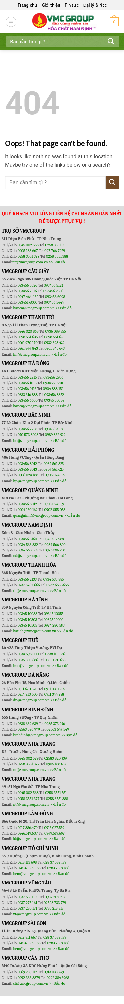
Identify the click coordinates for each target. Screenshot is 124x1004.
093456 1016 (27, 383)
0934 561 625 (54, 469)
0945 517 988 (54, 539)
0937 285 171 (27, 908)
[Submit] (111, 41)
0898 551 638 (54, 337)
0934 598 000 (29, 654)
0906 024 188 (28, 475)
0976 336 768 (55, 550)
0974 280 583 (54, 625)
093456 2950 (53, 377)
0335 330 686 (28, 660)
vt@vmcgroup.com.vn (30, 914)
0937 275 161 (27, 902)
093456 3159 (53, 429)
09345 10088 (27, 613)
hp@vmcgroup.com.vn (31, 481)
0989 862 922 (55, 434)
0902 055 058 (54, 509)
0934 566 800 (55, 544)
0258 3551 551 (56, 245)
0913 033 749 (54, 972)
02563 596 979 (29, 729)
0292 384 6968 (58, 977)
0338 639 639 (28, 723)
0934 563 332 (28, 544)
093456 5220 (53, 383)
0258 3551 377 (29, 256)
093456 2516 (27, 291)
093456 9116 (27, 388)
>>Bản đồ (57, 262)
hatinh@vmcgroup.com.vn (34, 631)
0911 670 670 (28, 689)
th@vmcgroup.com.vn (31, 590)
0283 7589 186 (58, 868)
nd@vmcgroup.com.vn (31, 555)
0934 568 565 (28, 550)
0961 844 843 (28, 348)
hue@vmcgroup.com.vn (32, 665)
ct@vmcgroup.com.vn (30, 983)
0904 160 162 (28, 509)
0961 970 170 (28, 342)
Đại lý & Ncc (95, 5)
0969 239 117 (28, 972)
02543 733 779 (55, 902)
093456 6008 (55, 296)
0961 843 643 (54, 348)
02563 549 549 (58, 729)
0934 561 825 (54, 463)
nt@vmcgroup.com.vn (30, 262)
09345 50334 (54, 400)
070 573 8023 (28, 434)
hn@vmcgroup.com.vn (31, 354)
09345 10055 (53, 613)
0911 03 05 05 (54, 689)
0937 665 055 (28, 897)
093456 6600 (28, 400)
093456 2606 (53, 291)
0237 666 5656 (57, 585)
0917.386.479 (28, 827)
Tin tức (71, 5)
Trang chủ (27, 5)
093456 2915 (27, 377)
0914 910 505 (28, 694)
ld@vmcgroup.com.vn (30, 839)
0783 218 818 (53, 908)
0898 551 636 (28, 337)
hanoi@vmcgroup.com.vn (34, 308)
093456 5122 (53, 285)
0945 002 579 (28, 758)
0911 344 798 (54, 694)
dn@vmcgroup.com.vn (31, 700)
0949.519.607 (54, 833)
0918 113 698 (28, 862)
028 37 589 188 (29, 868)
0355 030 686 (55, 660)
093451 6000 (27, 302)
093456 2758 (27, 429)
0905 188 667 (28, 250)
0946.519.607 (28, 833)
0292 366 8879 (29, 977)
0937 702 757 (55, 897)
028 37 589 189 (54, 862)
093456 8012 (27, 463)
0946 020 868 (29, 331)
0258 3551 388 (57, 256)
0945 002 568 (29, 245)
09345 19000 (53, 619)
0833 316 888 (28, 394)
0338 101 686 (55, 654)
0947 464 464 (28, 296)
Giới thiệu (51, 5)
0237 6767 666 (29, 585)
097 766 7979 (54, 250)
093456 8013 (28, 469)
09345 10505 (27, 625)
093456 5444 (54, 302)
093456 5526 (28, 285)
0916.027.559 (54, 827)
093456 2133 (27, 579)
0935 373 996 (55, 723)
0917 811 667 (28, 937)
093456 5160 (28, 539)
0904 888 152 (53, 388)
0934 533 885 (53, 579)
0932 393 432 (54, 342)
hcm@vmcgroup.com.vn (32, 873)
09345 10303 (27, 619)
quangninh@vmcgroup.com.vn (38, 515)
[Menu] (11, 22)
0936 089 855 (55, 331)
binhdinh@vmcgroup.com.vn (36, 735)
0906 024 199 (55, 475)
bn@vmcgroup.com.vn (31, 440)
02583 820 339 (55, 758)
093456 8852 (54, 394)
